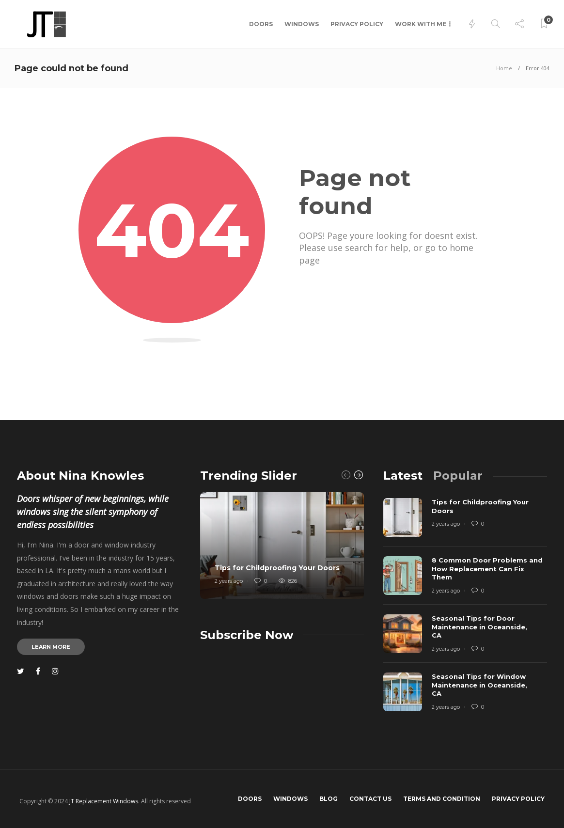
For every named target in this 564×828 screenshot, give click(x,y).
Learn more (50, 646)
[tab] (403, 476)
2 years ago (229, 581)
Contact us (370, 798)
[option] (282, 545)
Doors (261, 24)
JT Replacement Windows (103, 801)
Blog (328, 798)
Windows (301, 24)
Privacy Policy (356, 24)
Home (504, 68)
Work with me (420, 24)
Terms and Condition (441, 798)
